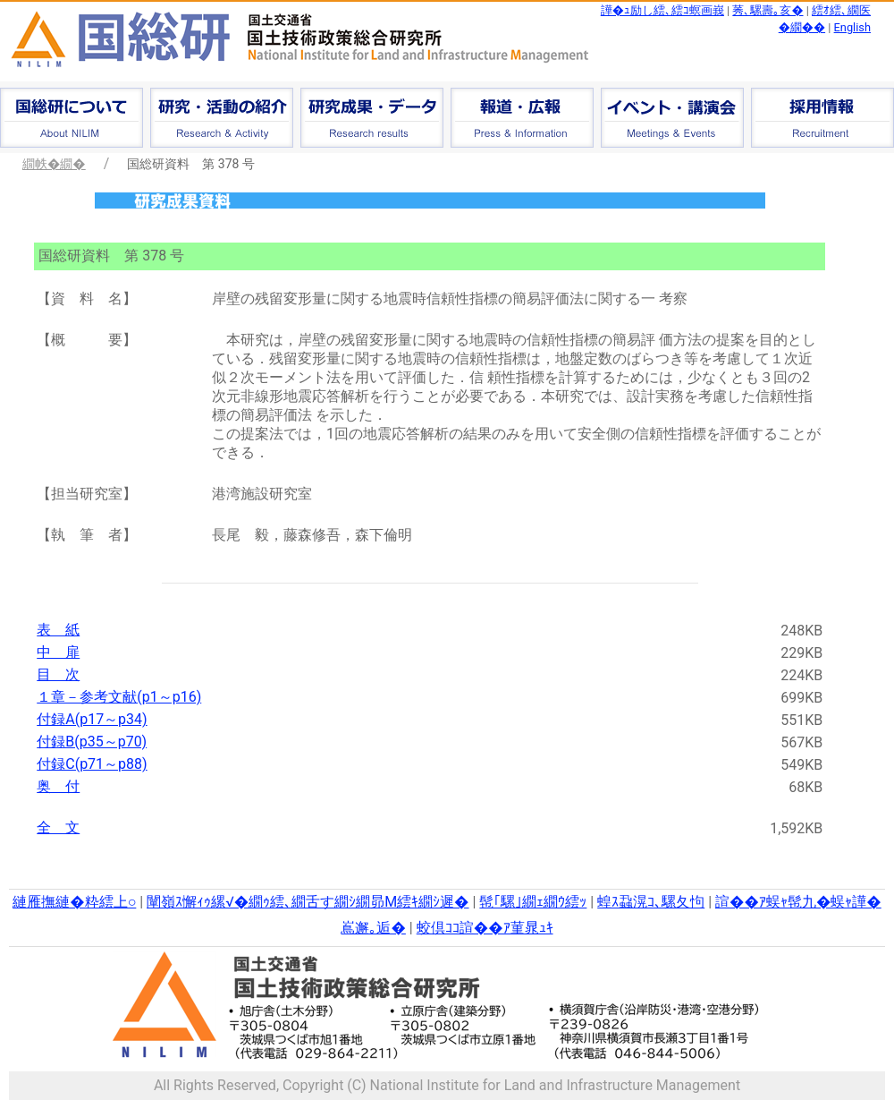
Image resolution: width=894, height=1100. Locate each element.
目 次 (58, 674)
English (852, 27)
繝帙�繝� (54, 164)
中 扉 (58, 652)
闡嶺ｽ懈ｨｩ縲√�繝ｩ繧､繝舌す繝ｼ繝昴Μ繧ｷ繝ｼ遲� (307, 901)
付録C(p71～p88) (92, 763)
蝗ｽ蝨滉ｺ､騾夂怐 (650, 901)
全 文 (58, 827)
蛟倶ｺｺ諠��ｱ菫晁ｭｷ (485, 927)
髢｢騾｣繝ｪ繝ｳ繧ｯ (532, 901)
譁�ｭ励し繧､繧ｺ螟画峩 (662, 10)
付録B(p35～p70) (92, 741)
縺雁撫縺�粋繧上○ (74, 901)
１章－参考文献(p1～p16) (119, 696)
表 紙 (58, 629)
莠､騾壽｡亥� (767, 10)
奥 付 (58, 786)
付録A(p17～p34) (92, 719)
